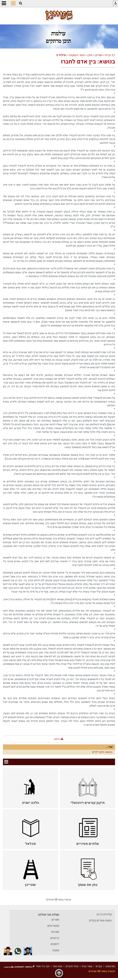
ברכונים (54, 938)
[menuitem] (87, 788)
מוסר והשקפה (76, 55)
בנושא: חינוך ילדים (102, 752)
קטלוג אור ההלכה (48, 915)
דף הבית (110, 55)
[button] (20, 3)
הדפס (57, 739)
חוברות (55, 932)
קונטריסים (53, 926)
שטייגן (98, 55)
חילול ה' (61, 55)
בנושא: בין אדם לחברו (88, 61)
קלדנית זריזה (104, 914)
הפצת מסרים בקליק (100, 920)
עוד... (109, 747)
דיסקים (55, 944)
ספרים (55, 920)
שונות (56, 950)
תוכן (89, 55)
